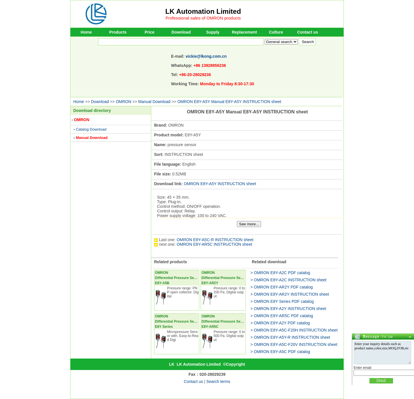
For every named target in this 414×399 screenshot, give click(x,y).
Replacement (244, 32)
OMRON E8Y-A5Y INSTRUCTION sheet (220, 183)
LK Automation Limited (203, 11)
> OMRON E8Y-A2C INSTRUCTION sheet (288, 280)
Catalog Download (91, 129)
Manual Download (154, 101)
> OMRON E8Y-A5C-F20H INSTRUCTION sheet (294, 330)
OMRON (123, 101)
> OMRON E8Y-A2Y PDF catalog (280, 323)
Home (86, 32)
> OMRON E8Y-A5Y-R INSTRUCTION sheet (290, 337)
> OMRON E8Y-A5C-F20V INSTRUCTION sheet (294, 344)
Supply (213, 32)
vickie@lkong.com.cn (206, 56)
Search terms (218, 381)
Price (149, 32)
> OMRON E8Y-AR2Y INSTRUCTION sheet (289, 294)
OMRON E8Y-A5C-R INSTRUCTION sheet (215, 239)
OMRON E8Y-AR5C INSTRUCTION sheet (214, 244)
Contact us (307, 32)
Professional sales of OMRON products (203, 18)
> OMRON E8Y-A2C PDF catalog (280, 272)
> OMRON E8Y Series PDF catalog (282, 301)
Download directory (92, 110)
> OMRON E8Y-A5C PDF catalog (280, 351)
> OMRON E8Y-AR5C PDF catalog (281, 315)
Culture (276, 32)
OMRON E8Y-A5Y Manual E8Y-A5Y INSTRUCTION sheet (229, 101)
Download (181, 32)
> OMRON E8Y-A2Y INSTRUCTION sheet (288, 308)
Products (118, 32)
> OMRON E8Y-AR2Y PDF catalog (281, 287)
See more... (249, 224)
